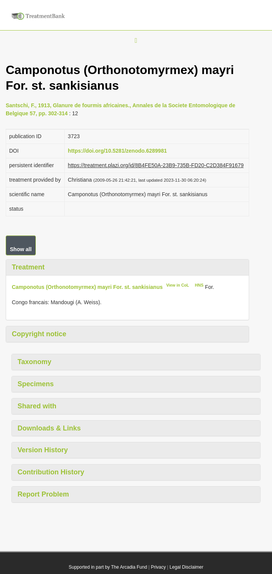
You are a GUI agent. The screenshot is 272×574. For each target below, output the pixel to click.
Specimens (36, 384)
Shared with (37, 406)
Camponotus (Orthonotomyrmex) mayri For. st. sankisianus (87, 287)
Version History (43, 450)
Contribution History (51, 472)
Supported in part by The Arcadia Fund (108, 567)
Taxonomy (34, 362)
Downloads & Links (49, 428)
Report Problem (43, 494)
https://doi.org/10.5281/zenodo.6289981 (117, 151)
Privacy (158, 567)
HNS (199, 285)
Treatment (28, 267)
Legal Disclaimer (186, 567)
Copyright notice (39, 334)
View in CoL (177, 285)
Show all (21, 249)
